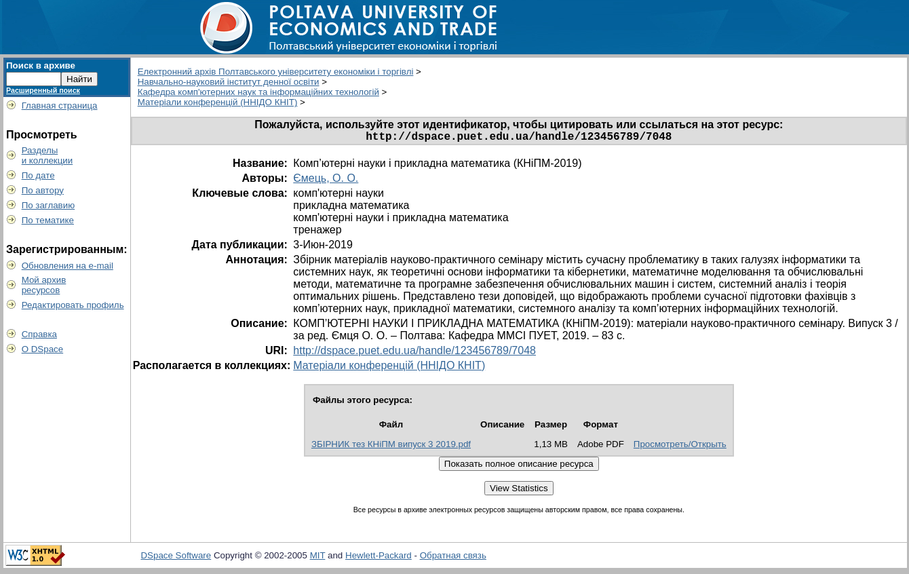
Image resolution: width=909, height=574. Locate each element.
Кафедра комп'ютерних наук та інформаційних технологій (258, 92)
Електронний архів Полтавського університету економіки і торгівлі (276, 71)
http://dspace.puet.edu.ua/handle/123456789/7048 (414, 353)
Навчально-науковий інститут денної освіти (229, 82)
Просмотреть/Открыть (680, 447)
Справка (39, 334)
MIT (318, 558)
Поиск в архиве (40, 65)
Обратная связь (453, 558)
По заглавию (48, 205)
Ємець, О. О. (325, 181)
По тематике (48, 220)
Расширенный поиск (43, 90)
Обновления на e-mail (67, 266)
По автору (43, 190)
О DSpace (43, 349)
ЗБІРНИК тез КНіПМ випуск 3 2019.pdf (391, 447)
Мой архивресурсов (44, 285)
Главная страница (60, 105)
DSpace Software (175, 558)
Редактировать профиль (73, 305)
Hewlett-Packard (378, 558)
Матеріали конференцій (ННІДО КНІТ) (218, 102)
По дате (38, 175)
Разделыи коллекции (47, 155)
